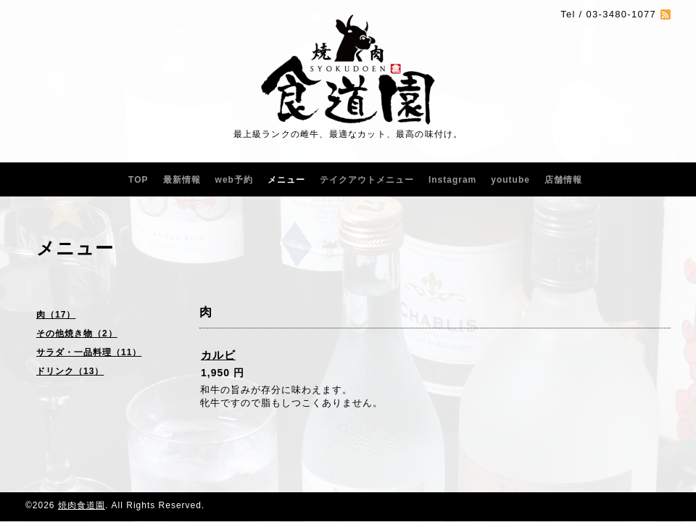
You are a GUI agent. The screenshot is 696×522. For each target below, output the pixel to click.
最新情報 (182, 180)
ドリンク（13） (70, 371)
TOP (138, 180)
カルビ (218, 355)
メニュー (286, 180)
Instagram (452, 180)
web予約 (234, 180)
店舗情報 (563, 180)
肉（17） (55, 315)
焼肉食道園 (81, 505)
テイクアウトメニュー (367, 180)
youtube (510, 180)
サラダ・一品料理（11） (88, 352)
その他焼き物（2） (76, 333)
